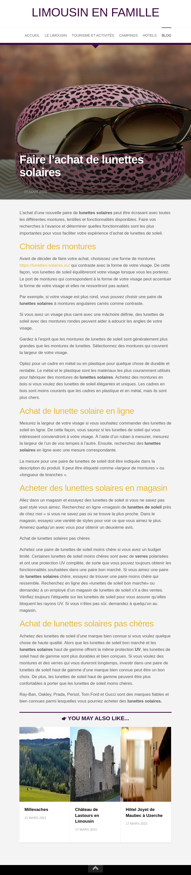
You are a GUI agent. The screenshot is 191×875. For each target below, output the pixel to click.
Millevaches (36, 809)
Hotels (150, 35)
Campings (128, 35)
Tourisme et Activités (93, 35)
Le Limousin (56, 35)
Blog (166, 35)
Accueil (32, 35)
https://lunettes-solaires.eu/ (44, 265)
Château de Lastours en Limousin (87, 815)
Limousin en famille (95, 12)
